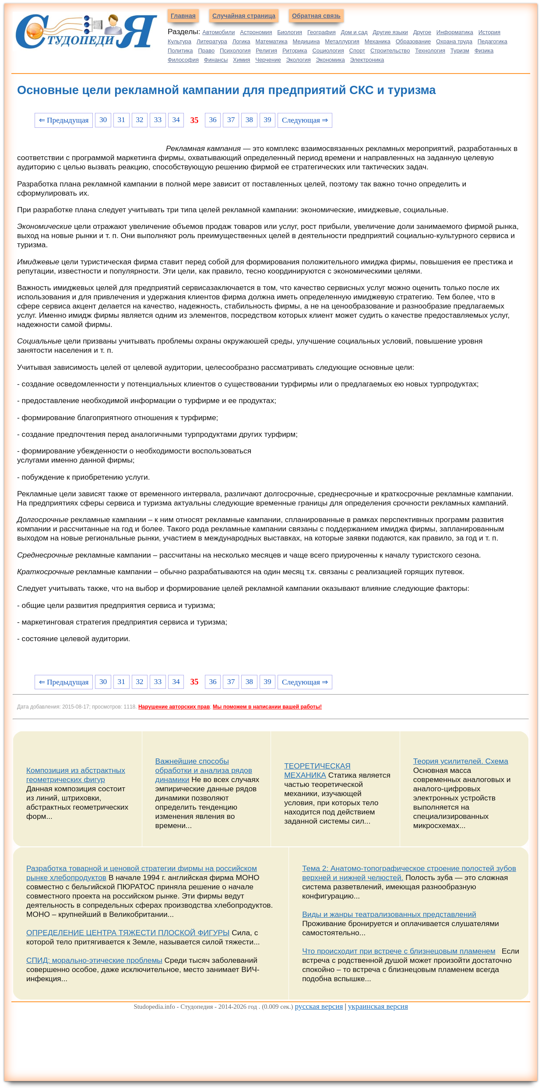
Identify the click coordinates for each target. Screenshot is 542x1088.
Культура (179, 41)
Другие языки (390, 32)
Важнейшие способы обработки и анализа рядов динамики (203, 770)
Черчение (268, 59)
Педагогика (492, 41)
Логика (241, 41)
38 (249, 120)
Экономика (330, 59)
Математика (271, 41)
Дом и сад (354, 32)
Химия (241, 59)
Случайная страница (243, 15)
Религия (266, 50)
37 (231, 120)
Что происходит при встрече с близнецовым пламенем (398, 951)
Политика (180, 50)
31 (121, 120)
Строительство (390, 50)
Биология (289, 32)
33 (158, 120)
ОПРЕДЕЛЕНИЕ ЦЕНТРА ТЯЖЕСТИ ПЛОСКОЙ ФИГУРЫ (127, 932)
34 (175, 120)
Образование (413, 41)
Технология (430, 50)
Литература (212, 41)
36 (212, 120)
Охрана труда (454, 41)
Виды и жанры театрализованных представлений (389, 914)
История (489, 32)
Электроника (367, 59)
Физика (484, 50)
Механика (378, 41)
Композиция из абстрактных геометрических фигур (75, 775)
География (321, 32)
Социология (328, 50)
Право (206, 50)
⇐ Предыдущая (64, 120)
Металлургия (342, 41)
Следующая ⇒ (305, 120)
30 (103, 120)
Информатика (454, 32)
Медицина (306, 41)
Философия (183, 59)
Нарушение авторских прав (174, 707)
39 (267, 120)
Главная (183, 15)
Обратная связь (316, 15)
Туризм (459, 50)
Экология (298, 59)
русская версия (319, 1006)
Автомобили (218, 32)
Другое (422, 32)
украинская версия (378, 1006)
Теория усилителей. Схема (460, 761)
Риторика (294, 50)
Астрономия (256, 32)
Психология (235, 50)
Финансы (216, 59)
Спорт (357, 50)
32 (139, 120)
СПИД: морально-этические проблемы (94, 960)
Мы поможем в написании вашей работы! (267, 707)
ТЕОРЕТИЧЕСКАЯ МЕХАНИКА (317, 770)
